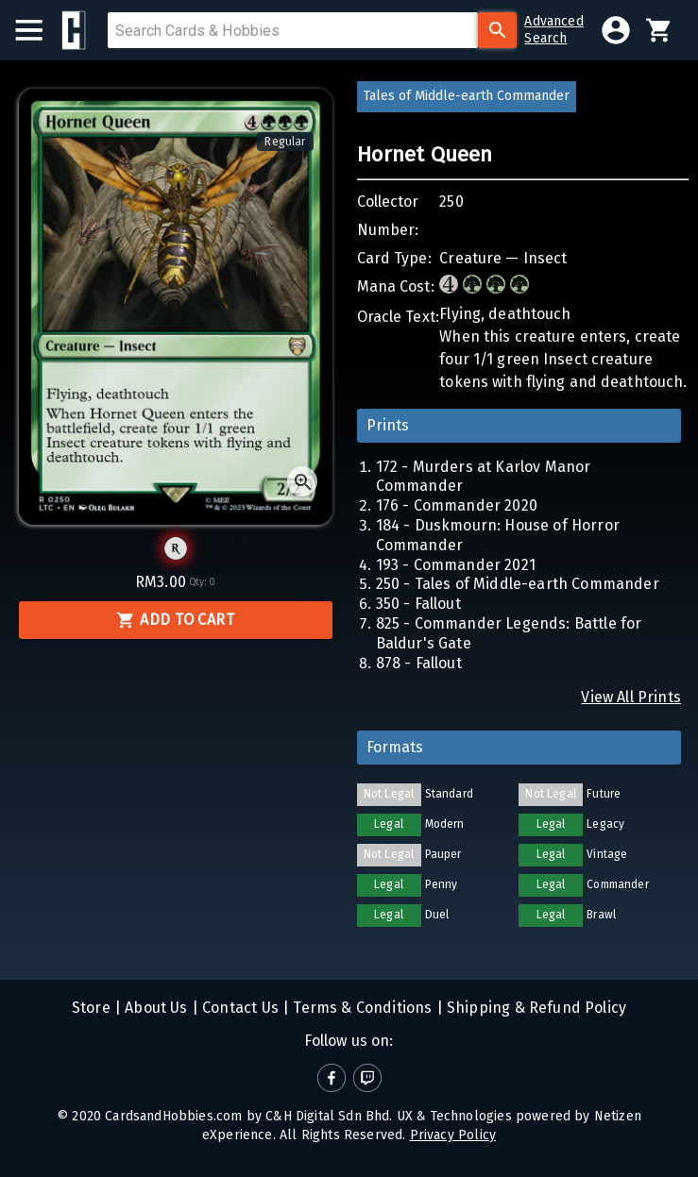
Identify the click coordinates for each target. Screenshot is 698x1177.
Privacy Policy (453, 1135)
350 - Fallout (418, 604)
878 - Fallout (419, 663)
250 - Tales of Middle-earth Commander (517, 584)
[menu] (38, 30)
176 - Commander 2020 (456, 505)
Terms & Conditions (360, 1008)
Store (91, 1008)
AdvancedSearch (553, 29)
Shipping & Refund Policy (534, 1008)
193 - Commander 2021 (456, 565)
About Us (154, 1008)
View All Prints (631, 697)
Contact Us (238, 1008)
